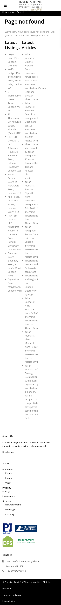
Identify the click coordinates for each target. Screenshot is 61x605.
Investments (8, 496)
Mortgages (10, 509)
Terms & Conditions (11, 595)
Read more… (8, 452)
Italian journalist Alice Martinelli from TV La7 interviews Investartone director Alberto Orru (31, 346)
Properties (7, 469)
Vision (8, 482)
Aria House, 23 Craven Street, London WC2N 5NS (14, 204)
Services (6, 501)
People (8, 473)
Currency (9, 514)
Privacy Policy (8, 601)
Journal (8, 478)
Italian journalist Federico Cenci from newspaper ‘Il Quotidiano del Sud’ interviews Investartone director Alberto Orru (31, 122)
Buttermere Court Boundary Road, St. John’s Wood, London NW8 (15, 264)
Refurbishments (13, 504)
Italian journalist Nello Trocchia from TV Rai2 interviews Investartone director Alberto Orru (32, 313)
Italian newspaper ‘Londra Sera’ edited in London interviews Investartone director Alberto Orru (31, 241)
